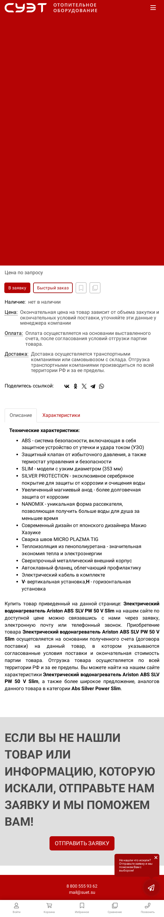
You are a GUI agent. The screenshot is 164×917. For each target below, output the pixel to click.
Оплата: (14, 333)
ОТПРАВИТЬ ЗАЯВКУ (82, 843)
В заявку (17, 287)
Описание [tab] (21, 415)
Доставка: (16, 354)
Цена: (11, 312)
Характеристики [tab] (61, 415)
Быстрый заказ (53, 287)
